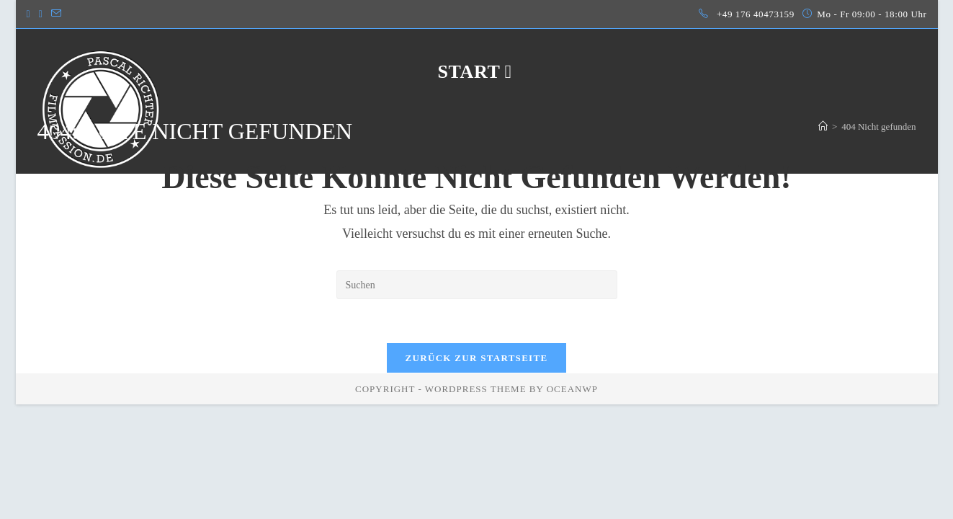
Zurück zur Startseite (477, 357)
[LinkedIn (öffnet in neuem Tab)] (41, 14)
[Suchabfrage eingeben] (476, 284)
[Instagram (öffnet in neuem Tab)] (31, 14)
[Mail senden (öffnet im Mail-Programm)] (56, 14)
